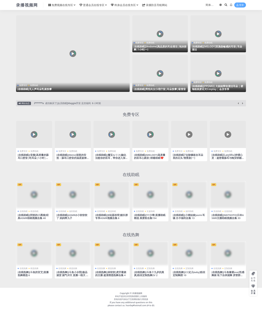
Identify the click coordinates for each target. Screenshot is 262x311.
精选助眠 (34, 211)
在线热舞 (131, 234)
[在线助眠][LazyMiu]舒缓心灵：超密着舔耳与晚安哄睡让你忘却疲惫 (228, 158)
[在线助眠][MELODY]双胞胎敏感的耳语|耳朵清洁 (217, 48)
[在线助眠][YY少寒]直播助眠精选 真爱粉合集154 (149, 216)
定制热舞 (151, 268)
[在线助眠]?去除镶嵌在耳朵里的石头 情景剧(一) (188, 156)
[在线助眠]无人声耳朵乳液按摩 (34, 89)
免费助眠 (34, 85)
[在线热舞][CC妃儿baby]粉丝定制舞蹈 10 (189, 273)
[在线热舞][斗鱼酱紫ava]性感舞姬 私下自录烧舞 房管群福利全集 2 (227, 275)
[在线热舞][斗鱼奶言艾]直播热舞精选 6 (33, 273)
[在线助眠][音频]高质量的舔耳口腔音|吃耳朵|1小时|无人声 (33, 158)
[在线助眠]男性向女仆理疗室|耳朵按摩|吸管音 (160, 89)
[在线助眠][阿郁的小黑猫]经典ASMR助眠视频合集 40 (33, 216)
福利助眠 (73, 211)
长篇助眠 (151, 211)
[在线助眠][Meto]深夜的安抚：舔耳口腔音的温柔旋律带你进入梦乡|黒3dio (72, 158)
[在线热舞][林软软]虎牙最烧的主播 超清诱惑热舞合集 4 (110, 273)
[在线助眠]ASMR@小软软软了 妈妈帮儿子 (72, 216)
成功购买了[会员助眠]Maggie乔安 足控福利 (68, 103)
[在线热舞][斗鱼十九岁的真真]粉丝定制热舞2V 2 (149, 273)
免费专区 (23, 85)
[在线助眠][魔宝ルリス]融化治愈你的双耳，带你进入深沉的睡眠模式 (111, 158)
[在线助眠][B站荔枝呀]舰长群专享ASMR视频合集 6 (111, 216)
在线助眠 (131, 174)
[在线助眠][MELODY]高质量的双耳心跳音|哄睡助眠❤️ (149, 156)
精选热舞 (34, 268)
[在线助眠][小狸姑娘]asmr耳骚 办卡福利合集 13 (189, 216)
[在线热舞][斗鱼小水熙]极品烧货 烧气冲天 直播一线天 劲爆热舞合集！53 (72, 275)
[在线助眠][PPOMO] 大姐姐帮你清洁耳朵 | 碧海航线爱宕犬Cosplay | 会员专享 (217, 87)
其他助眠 (217, 211)
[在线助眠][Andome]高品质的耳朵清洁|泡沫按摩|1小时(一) (160, 48)
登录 (240, 5)
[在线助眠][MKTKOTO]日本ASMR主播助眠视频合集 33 (228, 216)
